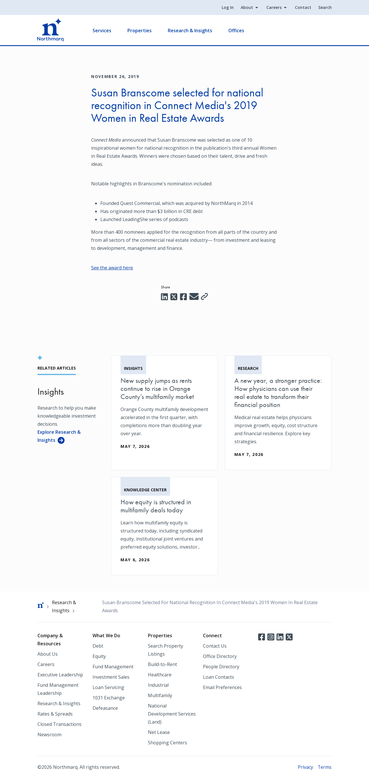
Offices (236, 30)
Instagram (270, 636)
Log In (227, 7)
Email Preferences (222, 687)
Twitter (289, 636)
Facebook (261, 636)
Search (325, 7)
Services (102, 30)
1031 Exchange (109, 697)
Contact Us (215, 645)
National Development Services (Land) (172, 713)
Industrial (158, 685)
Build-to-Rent (162, 664)
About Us (47, 653)
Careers (273, 7)
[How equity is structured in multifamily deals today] (164, 526)
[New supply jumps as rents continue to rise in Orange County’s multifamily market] (164, 408)
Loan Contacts (218, 677)
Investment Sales (111, 677)
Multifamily (160, 695)
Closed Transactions (59, 724)
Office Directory (220, 656)
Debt (98, 645)
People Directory (221, 666)
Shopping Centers (167, 742)
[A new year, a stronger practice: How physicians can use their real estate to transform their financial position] (278, 412)
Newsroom (49, 734)
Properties (140, 30)
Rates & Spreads (55, 713)
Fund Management (113, 666)
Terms (324, 767)
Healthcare (160, 674)
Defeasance (105, 708)
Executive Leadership (60, 674)
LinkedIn (279, 636)
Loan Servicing (108, 687)
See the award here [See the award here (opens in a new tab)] (112, 268)
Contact (303, 7)
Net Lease (159, 732)
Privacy (305, 767)
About (246, 7)
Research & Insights (190, 30)
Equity (99, 656)
